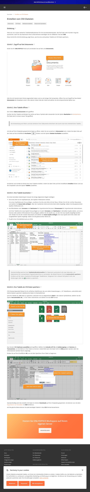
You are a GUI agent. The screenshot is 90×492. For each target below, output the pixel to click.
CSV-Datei (18, 23)
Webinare (63, 457)
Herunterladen (45, 430)
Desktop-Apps (8, 462)
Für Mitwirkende (37, 453)
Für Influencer (36, 457)
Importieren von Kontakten (15, 405)
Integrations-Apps (9, 460)
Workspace (7, 457)
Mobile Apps (7, 464)
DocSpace (6, 455)
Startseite (9, 14)
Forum (63, 453)
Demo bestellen (65, 464)
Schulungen (64, 455)
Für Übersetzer (36, 455)
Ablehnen (12, 483)
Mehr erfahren (44, 478)
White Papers (64, 460)
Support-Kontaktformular (68, 462)
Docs (5, 453)
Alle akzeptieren (37, 483)
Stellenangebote (37, 460)
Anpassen (24, 483)
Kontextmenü (77, 114)
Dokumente (10, 23)
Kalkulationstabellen (27, 23)
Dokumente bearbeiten (40, 23)
